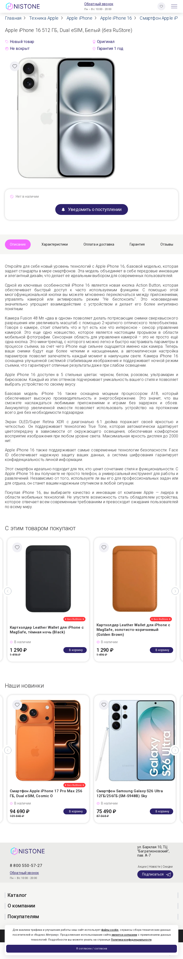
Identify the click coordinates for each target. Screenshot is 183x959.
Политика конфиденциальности (131, 939)
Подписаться (156, 874)
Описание (18, 244)
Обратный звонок (98, 4)
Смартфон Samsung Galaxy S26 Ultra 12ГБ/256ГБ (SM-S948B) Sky (130, 793)
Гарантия (137, 244)
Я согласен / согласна (91, 948)
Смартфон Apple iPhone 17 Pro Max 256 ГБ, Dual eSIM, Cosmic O (46, 793)
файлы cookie (109, 930)
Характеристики (55, 244)
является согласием (124, 934)
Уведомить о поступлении (92, 209)
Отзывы (166, 244)
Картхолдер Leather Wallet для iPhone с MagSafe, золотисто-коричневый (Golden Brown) (133, 630)
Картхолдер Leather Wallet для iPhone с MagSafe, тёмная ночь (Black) (47, 630)
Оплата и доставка (99, 244)
